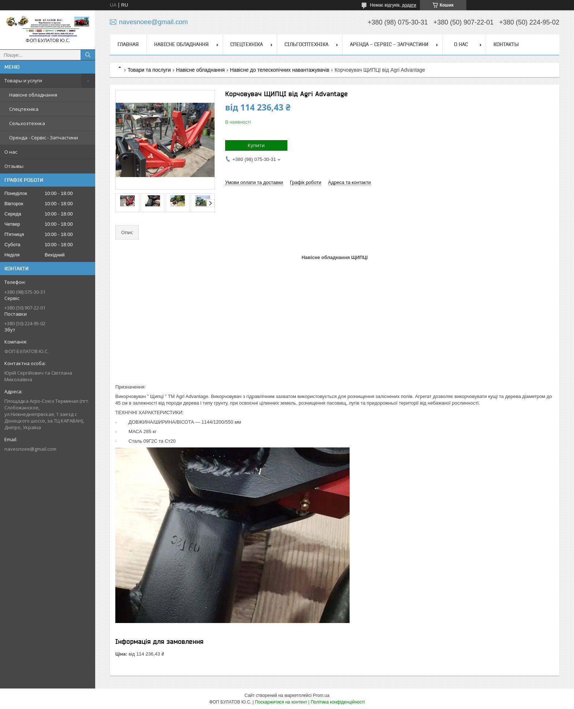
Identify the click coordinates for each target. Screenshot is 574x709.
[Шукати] (88, 54)
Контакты (506, 44)
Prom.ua (321, 695)
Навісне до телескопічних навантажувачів (279, 70)
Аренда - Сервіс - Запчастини (389, 44)
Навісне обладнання (33, 94)
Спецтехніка (23, 109)
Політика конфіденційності (338, 702)
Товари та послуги (149, 70)
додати (409, 5)
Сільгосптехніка (306, 44)
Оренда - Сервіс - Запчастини (43, 137)
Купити (256, 145)
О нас (10, 152)
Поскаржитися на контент (281, 702)
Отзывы (13, 166)
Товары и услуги (23, 80)
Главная (128, 44)
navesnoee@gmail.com (30, 449)
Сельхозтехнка (27, 123)
